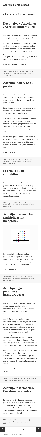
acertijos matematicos (27, 73)
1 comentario (9, 207)
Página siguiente (38, 429)
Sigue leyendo (9, 270)
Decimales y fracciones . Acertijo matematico (19, 25)
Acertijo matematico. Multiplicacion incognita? (18, 217)
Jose (23, 71)
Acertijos (30, 71)
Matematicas (7, 73)
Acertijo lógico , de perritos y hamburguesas (16, 291)
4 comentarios (9, 280)
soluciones (25, 264)
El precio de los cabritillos (14, 172)
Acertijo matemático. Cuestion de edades (18, 389)
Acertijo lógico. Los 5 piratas (18, 84)
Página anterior (2, 429)
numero (6, 59)
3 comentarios (9, 75)
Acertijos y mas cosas (16, 4)
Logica (35, 159)
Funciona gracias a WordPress (12, 434)
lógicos (29, 142)
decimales (13, 193)
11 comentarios (10, 163)
